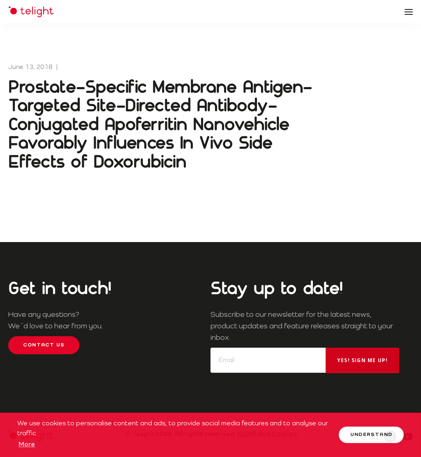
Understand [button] (371, 434)
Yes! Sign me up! (362, 360)
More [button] (27, 444)
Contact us (44, 345)
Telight (30, 11)
